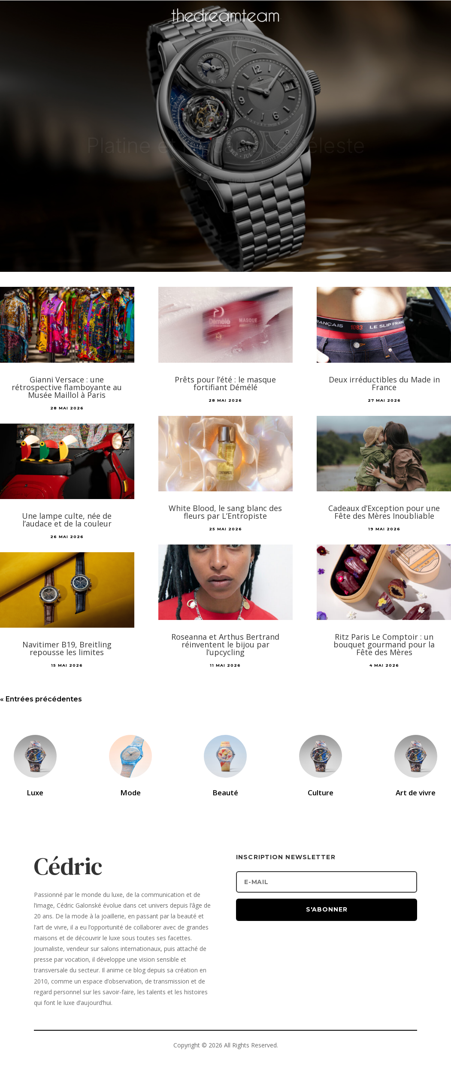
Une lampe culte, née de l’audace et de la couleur (67, 520)
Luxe (35, 792)
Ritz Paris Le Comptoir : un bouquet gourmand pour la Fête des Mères (384, 644)
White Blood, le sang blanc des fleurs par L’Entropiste (225, 512)
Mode (130, 792)
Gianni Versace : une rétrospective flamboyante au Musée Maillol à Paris (67, 387)
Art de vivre (416, 792)
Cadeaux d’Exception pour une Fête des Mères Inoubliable (384, 512)
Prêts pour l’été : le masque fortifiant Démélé (225, 383)
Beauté (225, 792)
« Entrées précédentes (41, 699)
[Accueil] (225, 28)
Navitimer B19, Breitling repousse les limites (67, 648)
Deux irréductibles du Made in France (384, 383)
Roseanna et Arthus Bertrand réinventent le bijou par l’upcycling (225, 644)
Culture (320, 792)
